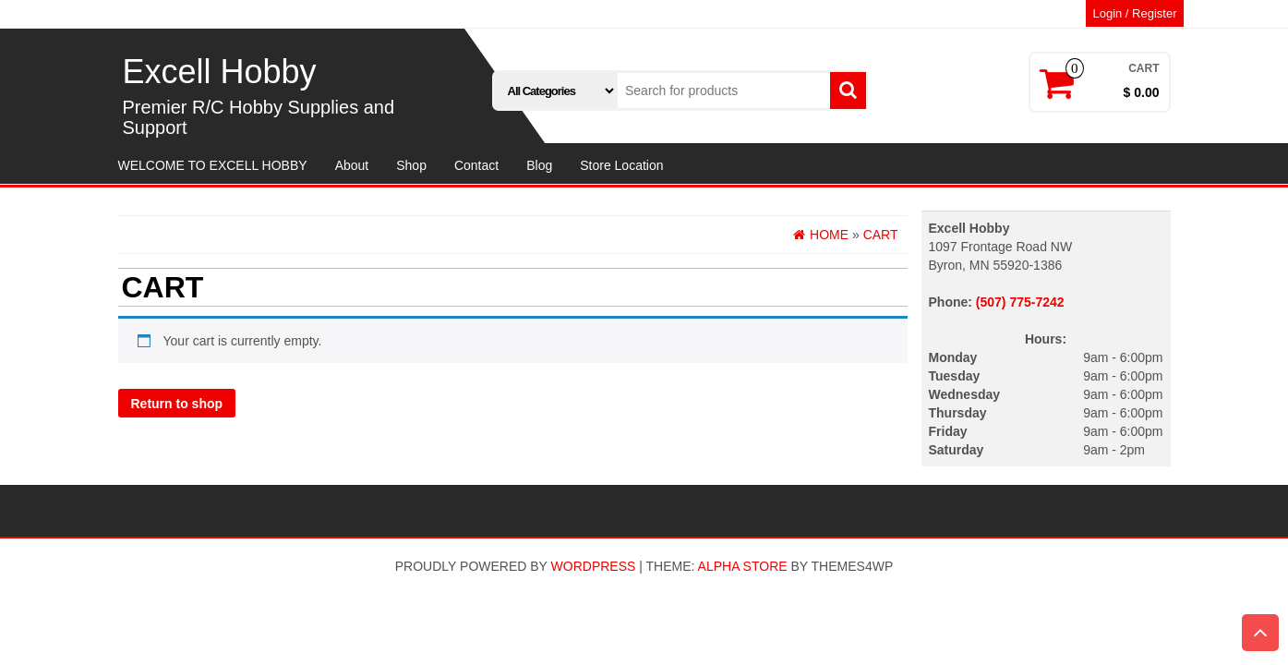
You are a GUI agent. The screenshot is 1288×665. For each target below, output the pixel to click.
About (352, 165)
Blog (539, 165)
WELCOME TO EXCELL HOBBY (212, 165)
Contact (476, 165)
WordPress (593, 566)
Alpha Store (743, 566)
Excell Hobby (220, 72)
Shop (411, 165)
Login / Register (1134, 13)
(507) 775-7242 (1020, 302)
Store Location (621, 165)
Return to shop (177, 403)
